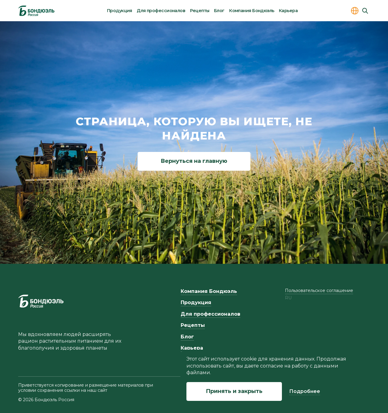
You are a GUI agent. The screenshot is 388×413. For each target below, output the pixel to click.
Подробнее (304, 391)
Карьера (288, 10)
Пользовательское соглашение (319, 290)
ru (288, 298)
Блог (219, 10)
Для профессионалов (161, 10)
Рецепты (199, 10)
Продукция (119, 10)
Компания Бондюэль (251, 10)
